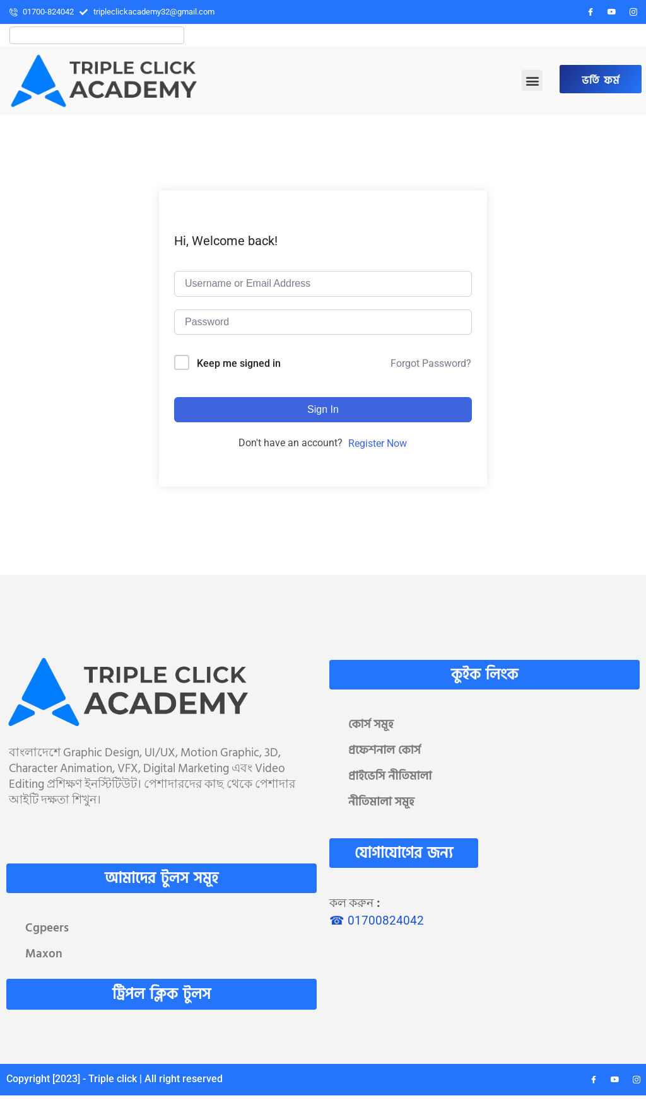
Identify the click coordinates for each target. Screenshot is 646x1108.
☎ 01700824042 (376, 920)
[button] (532, 80)
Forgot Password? (431, 363)
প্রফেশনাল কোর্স (384, 750)
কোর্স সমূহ (371, 724)
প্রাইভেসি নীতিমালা (390, 776)
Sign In (323, 409)
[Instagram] (633, 12)
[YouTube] (611, 12)
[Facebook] (590, 12)
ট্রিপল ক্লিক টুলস (161, 994)
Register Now (377, 443)
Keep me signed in (239, 363)
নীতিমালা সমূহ (381, 802)
